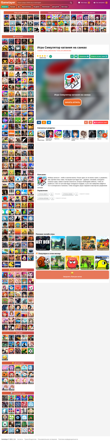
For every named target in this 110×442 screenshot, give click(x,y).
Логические (46, 7)
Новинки (5, 7)
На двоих (36, 7)
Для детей (55, 7)
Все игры (65, 7)
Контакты (20, 439)
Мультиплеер (26, 7)
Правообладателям (30, 439)
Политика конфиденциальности (68, 439)
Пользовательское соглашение (47, 439)
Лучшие (12, 7)
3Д (19, 7)
